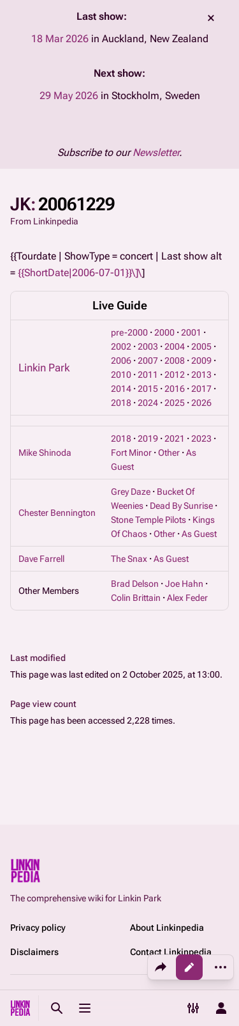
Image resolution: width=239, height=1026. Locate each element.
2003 (148, 346)
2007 (148, 360)
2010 (121, 374)
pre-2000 (129, 332)
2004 (174, 346)
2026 (201, 403)
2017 (201, 389)
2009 (201, 360)
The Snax (129, 559)
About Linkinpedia (167, 927)
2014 (121, 389)
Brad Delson (135, 584)
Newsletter (156, 152)
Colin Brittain (136, 598)
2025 (174, 403)
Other (169, 452)
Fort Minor (131, 452)
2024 (148, 403)
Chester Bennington (57, 513)
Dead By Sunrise (181, 506)
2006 (121, 360)
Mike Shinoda (44, 452)
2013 (201, 374)
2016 (174, 389)
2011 (148, 374)
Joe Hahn (184, 584)
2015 (148, 389)
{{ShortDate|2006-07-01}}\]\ (79, 273)
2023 (201, 438)
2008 (174, 360)
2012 (174, 374)
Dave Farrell (41, 559)
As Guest (199, 534)
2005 (201, 346)
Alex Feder (187, 598)
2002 (121, 346)
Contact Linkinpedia (171, 952)
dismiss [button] (211, 18)
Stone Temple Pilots (148, 520)
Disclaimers (34, 952)
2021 (174, 438)
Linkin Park (43, 367)
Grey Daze (130, 491)
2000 (164, 332)
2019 (148, 438)
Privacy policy (38, 927)
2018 (121, 403)
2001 (191, 332)
